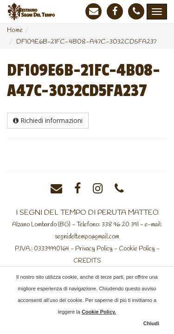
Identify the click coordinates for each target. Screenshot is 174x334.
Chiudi (151, 323)
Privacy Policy (94, 248)
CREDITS (87, 261)
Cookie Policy (137, 248)
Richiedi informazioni (48, 120)
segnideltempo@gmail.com (87, 236)
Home (15, 30)
